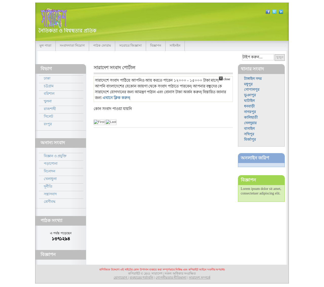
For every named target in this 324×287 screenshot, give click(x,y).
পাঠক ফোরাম (102, 45)
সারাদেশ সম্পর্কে (199, 277)
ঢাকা (47, 78)
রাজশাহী (50, 109)
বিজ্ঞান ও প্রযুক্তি (55, 156)
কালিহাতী (251, 117)
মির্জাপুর (250, 139)
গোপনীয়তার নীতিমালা (171, 277)
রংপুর (48, 124)
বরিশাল (49, 94)
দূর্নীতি (48, 186)
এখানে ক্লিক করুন (116, 98)
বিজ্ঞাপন (155, 45)
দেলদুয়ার (250, 123)
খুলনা (48, 101)
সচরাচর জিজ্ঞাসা (130, 45)
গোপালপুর (251, 89)
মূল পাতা (45, 45)
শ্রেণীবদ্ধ (49, 202)
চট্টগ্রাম (49, 86)
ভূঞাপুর (250, 95)
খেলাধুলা (50, 179)
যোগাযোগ (121, 277)
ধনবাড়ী (249, 106)
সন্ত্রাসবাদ (50, 194)
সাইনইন (175, 45)
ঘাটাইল (249, 101)
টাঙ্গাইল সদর (253, 79)
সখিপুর (249, 134)
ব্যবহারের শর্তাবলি (141, 277)
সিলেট (48, 116)
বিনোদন (49, 171)
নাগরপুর (250, 112)
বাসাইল (249, 129)
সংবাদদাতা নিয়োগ (72, 45)
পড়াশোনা (50, 164)
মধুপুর (248, 84)
